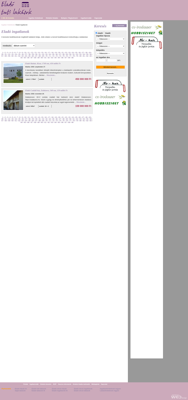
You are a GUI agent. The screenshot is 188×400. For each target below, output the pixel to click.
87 (32, 58)
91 (45, 58)
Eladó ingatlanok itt (60, 391)
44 (50, 54)
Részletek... (51, 75)
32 (9, 54)
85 (25, 58)
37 (26, 54)
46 (57, 54)
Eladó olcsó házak (59, 389)
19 (56, 53)
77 (70, 56)
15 (42, 53)
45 (53, 54)
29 (90, 53)
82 (87, 56)
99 (72, 58)
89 (38, 58)
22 (66, 53)
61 (16, 56)
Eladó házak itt (21, 389)
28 (86, 53)
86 (28, 58)
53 (80, 54)
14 (39, 53)
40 (36, 54)
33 (12, 54)
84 (21, 58)
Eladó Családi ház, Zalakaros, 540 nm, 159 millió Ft (46, 90)
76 (67, 56)
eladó (100, 33)
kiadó (107, 33)
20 (59, 53)
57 (2, 56)
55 (87, 54)
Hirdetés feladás (52, 18)
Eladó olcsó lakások (82, 391)
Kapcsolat (98, 18)
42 (43, 54)
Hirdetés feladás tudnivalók (81, 384)
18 (52, 53)
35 (19, 54)
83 (91, 56)
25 (76, 53)
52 (77, 54)
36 (23, 54)
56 (91, 54)
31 (6, 54)
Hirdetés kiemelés (45, 384)
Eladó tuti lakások (39, 389)
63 (23, 56)
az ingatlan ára (103, 57)
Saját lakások (20, 391)
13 (35, 53)
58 (6, 56)
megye (99, 43)
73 (57, 56)
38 (29, 54)
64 (26, 56)
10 (25, 53)
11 (29, 53)
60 (12, 56)
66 (33, 56)
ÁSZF (54, 384)
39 (33, 54)
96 (62, 58)
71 (50, 56)
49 (67, 54)
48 (63, 54)
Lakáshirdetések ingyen (109, 391)
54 (84, 54)
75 (63, 56)
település (100, 50)
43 (46, 54)
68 (40, 56)
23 (69, 53)
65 (29, 56)
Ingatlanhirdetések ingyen (110, 389)
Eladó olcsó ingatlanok (83, 389)
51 (74, 54)
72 (53, 56)
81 (84, 56)
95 (59, 58)
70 (46, 56)
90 (42, 58)
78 (74, 56)
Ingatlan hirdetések (36, 18)
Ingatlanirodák (86, 18)
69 (43, 56)
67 (36, 56)
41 (40, 54)
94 (55, 58)
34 (16, 54)
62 (19, 56)
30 (2, 54)
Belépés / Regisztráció (69, 18)
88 (35, 58)
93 (52, 58)
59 (9, 56)
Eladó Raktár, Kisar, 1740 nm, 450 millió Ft (43, 63)
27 (83, 53)
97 (66, 58)
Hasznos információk (64, 384)
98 (69, 58)
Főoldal (25, 384)
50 (70, 54)
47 (60, 54)
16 (45, 53)
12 (32, 53)
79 (77, 56)
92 (49, 58)
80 (80, 56)
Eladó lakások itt (38, 391)
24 (73, 53)
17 (49, 53)
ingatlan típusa (103, 36)
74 (60, 56)
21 (62, 53)
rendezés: (7, 46)
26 (80, 53)
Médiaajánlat (95, 384)
